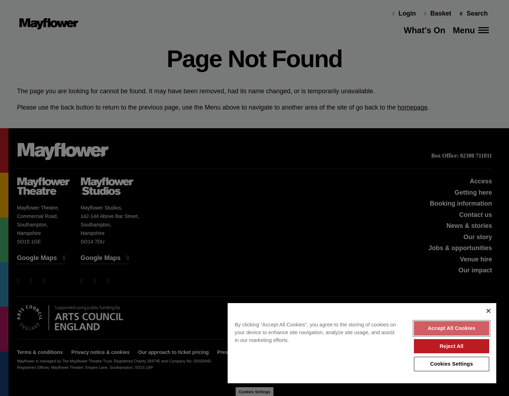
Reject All (452, 346)
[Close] (488, 311)
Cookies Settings (451, 364)
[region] (362, 343)
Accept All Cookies (451, 328)
